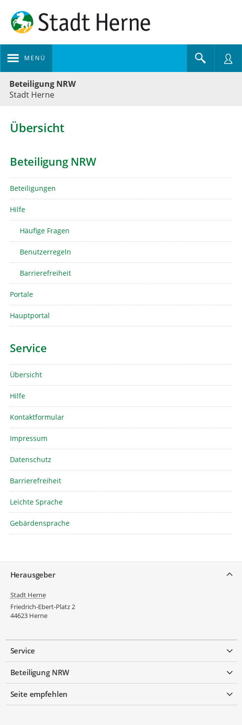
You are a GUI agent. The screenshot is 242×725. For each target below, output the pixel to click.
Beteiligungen (33, 188)
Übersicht (26, 374)
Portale (21, 294)
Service (22, 650)
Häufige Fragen (45, 230)
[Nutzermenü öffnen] (228, 58)
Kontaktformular (37, 417)
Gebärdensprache (40, 523)
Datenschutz (30, 459)
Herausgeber (32, 575)
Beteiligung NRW (42, 83)
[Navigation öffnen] (26, 58)
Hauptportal (30, 315)
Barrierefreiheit (45, 273)
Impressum (28, 438)
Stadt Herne (28, 594)
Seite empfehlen (39, 694)
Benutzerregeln (45, 251)
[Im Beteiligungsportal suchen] (200, 58)
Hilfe (17, 209)
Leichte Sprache (36, 502)
